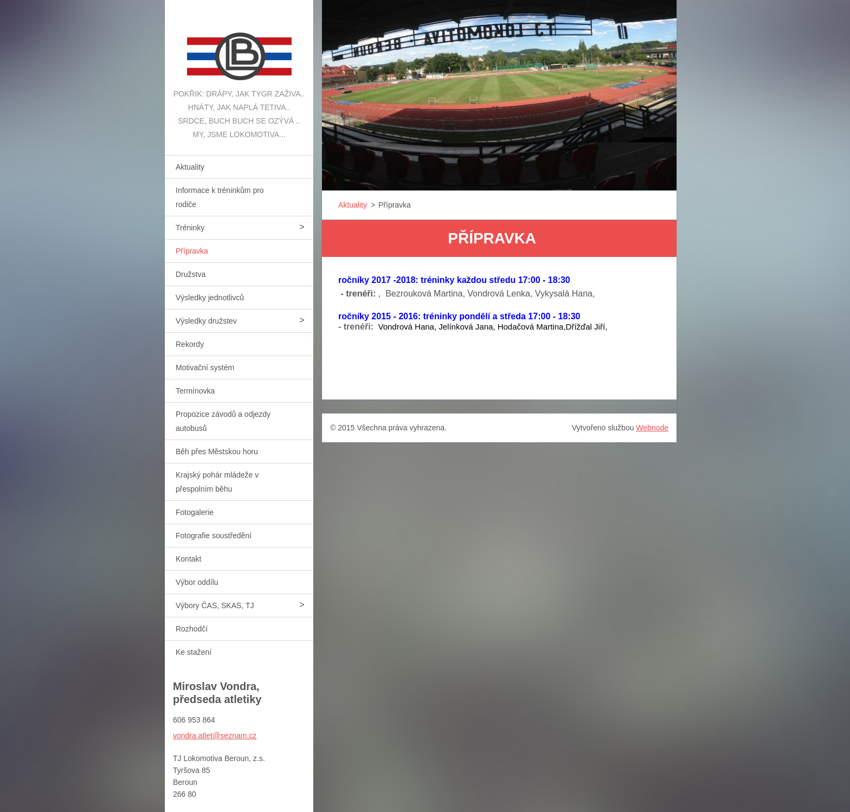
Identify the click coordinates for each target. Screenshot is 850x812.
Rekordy (190, 344)
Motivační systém (205, 367)
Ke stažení (193, 652)
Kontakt (188, 559)
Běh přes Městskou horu (217, 451)
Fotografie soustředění (214, 535)
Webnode (652, 427)
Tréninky (190, 227)
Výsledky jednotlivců (210, 297)
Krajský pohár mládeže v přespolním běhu (217, 482)
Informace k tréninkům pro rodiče (220, 197)
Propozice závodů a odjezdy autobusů (223, 421)
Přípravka (192, 251)
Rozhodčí (192, 628)
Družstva (190, 274)
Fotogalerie (195, 512)
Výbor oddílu (197, 582)
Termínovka (195, 390)
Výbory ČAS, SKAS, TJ (215, 605)
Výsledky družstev (206, 321)
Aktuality (190, 167)
